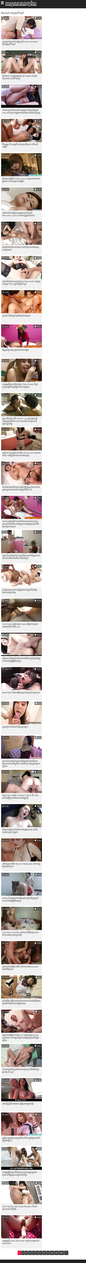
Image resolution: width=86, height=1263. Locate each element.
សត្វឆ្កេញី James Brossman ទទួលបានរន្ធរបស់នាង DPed (20, 1242)
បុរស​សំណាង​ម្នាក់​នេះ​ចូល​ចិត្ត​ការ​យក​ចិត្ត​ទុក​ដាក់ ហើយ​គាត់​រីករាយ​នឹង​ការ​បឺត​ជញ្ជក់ (21, 556)
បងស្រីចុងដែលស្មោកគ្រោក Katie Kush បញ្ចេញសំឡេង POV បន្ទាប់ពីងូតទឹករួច (21, 282)
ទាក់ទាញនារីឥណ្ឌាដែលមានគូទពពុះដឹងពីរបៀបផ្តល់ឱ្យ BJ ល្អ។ (20, 1070)
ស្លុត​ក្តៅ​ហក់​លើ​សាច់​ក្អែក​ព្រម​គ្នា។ (15, 726)
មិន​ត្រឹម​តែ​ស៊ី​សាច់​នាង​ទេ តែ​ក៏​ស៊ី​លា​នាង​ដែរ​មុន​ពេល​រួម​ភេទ (20, 248)
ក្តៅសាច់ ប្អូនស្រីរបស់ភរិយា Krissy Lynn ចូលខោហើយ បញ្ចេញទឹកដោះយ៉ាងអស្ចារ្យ (21, 454)
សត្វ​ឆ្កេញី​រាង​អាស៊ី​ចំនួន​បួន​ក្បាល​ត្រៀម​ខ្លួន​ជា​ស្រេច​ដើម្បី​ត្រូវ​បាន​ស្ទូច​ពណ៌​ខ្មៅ (19, 1173)
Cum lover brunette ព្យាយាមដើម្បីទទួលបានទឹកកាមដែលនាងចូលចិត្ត (20, 933)
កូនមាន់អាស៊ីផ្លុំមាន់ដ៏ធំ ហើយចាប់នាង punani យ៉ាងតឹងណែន (20, 967)
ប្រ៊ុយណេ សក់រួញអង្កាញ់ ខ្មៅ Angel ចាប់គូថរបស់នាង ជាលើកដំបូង (19, 77)
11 (57, 1253)
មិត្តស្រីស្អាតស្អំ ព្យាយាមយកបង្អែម (15, 350)
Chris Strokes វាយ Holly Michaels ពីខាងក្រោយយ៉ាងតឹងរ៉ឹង (19, 1207)
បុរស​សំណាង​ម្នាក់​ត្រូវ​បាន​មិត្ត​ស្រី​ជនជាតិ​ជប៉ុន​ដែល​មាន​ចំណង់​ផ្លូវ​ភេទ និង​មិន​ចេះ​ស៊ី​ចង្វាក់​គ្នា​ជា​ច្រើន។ (21, 764)
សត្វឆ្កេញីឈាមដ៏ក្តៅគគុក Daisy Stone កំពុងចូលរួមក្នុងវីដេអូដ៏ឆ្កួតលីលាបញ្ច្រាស (20, 385)
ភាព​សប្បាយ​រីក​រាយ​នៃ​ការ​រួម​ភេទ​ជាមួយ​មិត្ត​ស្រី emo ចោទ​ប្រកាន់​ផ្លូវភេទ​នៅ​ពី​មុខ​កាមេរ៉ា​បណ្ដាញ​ (21, 111)
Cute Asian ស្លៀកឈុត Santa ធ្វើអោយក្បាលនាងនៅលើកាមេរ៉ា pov (20, 625)
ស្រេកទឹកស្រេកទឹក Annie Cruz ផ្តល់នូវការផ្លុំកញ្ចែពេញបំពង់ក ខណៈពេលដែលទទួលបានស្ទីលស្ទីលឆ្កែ (19, 421)
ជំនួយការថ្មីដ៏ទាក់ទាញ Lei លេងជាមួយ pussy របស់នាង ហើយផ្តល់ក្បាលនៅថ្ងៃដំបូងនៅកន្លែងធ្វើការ (20, 1038)
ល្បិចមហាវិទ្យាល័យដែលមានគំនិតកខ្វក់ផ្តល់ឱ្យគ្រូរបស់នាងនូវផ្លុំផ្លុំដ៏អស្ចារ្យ (21, 659)
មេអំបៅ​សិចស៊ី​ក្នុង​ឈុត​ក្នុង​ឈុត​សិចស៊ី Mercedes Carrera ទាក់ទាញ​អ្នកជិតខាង (18, 214)
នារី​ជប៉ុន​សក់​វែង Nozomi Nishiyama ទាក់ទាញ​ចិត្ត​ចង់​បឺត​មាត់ (21, 865)
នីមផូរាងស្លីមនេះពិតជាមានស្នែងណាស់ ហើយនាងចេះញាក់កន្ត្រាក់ (20, 830)
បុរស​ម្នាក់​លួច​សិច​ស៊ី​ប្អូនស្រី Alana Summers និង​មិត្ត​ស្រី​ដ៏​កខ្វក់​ (20, 43)
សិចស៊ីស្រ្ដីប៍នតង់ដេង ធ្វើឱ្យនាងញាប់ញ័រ (18, 1103)
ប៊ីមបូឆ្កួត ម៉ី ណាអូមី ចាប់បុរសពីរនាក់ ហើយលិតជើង (20, 145)
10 (52, 1253)
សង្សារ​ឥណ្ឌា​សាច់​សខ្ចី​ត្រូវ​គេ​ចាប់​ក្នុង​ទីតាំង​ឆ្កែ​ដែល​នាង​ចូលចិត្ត (19, 591)
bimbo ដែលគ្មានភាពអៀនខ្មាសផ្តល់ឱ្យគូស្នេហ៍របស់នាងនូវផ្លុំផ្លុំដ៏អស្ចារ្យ (20, 899)
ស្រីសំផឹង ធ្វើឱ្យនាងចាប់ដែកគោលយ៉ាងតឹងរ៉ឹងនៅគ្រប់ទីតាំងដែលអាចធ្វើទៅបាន (21, 1002)
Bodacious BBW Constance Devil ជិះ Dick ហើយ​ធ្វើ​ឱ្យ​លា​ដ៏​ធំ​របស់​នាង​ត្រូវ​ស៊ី (20, 796)
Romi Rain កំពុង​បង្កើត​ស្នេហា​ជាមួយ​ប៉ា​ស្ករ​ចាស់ (21, 692)
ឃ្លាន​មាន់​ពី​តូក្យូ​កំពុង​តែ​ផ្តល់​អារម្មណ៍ (16, 315)
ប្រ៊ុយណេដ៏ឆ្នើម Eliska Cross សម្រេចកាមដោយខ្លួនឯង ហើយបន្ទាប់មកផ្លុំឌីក (21, 180)
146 (61, 1253)
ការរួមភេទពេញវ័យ (21, 3)
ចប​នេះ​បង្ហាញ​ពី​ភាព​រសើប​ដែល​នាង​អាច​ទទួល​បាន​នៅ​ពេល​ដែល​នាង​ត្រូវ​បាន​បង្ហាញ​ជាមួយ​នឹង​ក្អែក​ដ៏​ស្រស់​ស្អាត (20, 524)
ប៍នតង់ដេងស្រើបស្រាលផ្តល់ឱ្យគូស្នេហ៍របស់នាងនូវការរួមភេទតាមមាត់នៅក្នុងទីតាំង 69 (21, 488)
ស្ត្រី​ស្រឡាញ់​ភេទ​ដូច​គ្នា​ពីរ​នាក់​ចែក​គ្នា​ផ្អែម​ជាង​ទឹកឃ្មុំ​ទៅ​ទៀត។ (21, 1139)
